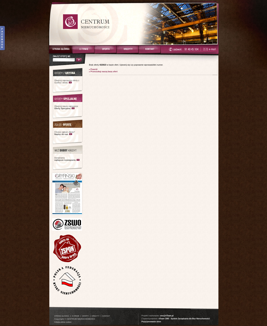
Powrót (93, 69)
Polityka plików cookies (62, 322)
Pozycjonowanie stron (151, 322)
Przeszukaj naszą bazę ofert (104, 71)
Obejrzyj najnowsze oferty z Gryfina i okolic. (66, 81)
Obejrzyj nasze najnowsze (66, 107)
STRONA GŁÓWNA (61, 316)
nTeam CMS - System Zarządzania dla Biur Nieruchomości (184, 319)
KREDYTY (96, 316)
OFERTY (85, 316)
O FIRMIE (75, 316)
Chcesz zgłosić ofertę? (64, 133)
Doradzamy (65, 159)
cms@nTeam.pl (166, 316)
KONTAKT (106, 316)
